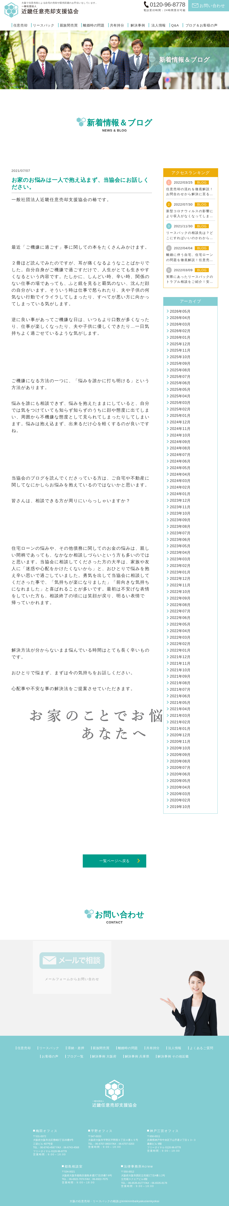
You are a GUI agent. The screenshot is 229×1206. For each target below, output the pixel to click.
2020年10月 (180, 748)
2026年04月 (180, 318)
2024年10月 (180, 435)
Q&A (175, 25)
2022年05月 (180, 624)
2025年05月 (180, 389)
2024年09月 (180, 442)
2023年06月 (180, 540)
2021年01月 (180, 729)
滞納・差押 (76, 1048)
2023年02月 (180, 566)
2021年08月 (180, 683)
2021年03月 (180, 715)
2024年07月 (180, 455)
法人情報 (158, 25)
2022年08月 (180, 605)
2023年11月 (180, 507)
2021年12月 (180, 657)
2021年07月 (180, 689)
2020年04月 (180, 787)
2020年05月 (180, 781)
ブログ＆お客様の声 (201, 25)
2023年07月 (180, 533)
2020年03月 (180, 794)
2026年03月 (180, 324)
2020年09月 (180, 755)
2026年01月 (180, 337)
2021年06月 (180, 696)
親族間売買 (69, 25)
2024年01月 (180, 494)
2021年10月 (180, 670)
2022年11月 (180, 585)
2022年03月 (180, 637)
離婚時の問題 (94, 25)
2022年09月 (180, 598)
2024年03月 (180, 481)
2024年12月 (180, 422)
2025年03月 (180, 403)
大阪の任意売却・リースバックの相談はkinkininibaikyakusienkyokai (114, 1201)
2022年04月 (180, 631)
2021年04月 (180, 709)
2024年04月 (180, 474)
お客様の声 (50, 1056)
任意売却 (20, 25)
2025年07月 (180, 377)
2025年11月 (180, 350)
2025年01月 (180, 415)
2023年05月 (180, 546)
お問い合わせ (212, 5)
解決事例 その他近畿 (173, 1056)
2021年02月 (180, 722)
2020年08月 (180, 761)
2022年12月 (180, 578)
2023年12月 (180, 500)
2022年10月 (180, 592)
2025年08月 (180, 370)
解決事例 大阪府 (104, 1056)
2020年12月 (180, 735)
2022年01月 (180, 650)
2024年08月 (180, 448)
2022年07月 (180, 611)
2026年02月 (180, 331)
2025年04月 (180, 396)
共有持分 (117, 25)
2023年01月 (180, 572)
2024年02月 (180, 487)
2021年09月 (180, 676)
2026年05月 (180, 311)
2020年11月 (180, 741)
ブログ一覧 (75, 1056)
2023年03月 (180, 559)
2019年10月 (180, 807)
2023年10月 (180, 513)
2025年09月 (180, 363)
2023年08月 (180, 526)
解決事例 (138, 25)
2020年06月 (180, 774)
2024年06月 (180, 461)
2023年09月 (180, 520)
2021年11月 (180, 663)
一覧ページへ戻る (114, 861)
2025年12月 (180, 344)
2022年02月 (180, 644)
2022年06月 (180, 618)
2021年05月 (180, 703)
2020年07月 (180, 768)
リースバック (43, 25)
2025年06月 (180, 383)
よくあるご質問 (201, 1048)
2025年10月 (180, 357)
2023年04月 (180, 552)
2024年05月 (180, 468)
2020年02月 (180, 800)
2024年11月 (180, 429)
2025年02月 (180, 409)
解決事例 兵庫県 (137, 1056)
